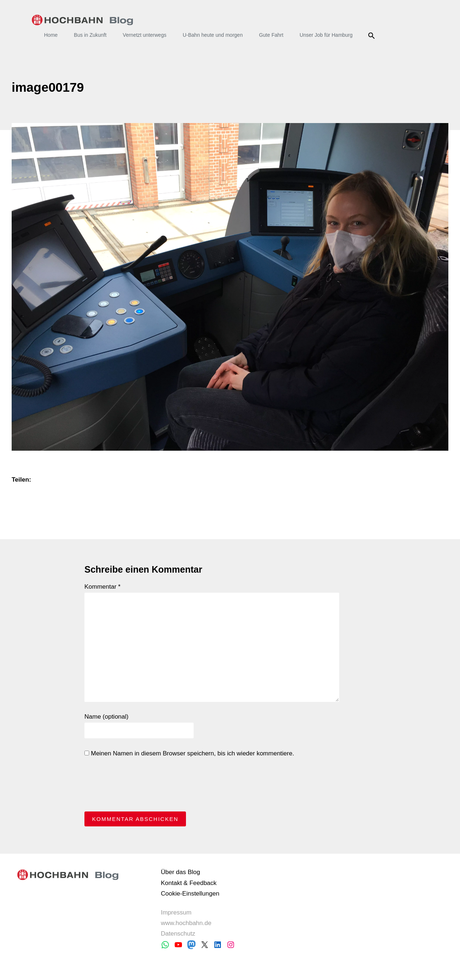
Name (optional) (106, 716)
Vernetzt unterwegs (144, 35)
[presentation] (139, 786)
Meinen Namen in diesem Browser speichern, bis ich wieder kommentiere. (189, 753)
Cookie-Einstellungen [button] (190, 893)
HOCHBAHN (82, 20)
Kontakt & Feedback (189, 883)
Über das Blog (180, 872)
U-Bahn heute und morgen (213, 35)
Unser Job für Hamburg (326, 35)
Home (51, 35)
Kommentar (102, 586)
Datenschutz (178, 933)
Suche (373, 35)
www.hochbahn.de (186, 923)
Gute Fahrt (271, 35)
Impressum (176, 912)
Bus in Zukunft (90, 35)
